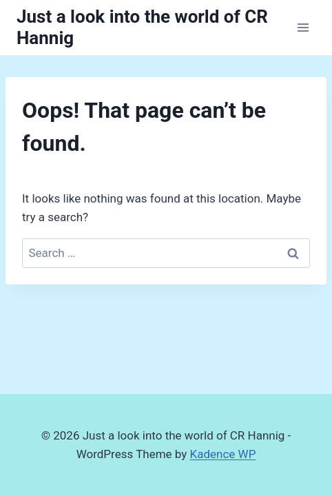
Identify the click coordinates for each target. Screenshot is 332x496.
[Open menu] (302, 27)
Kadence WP (223, 454)
